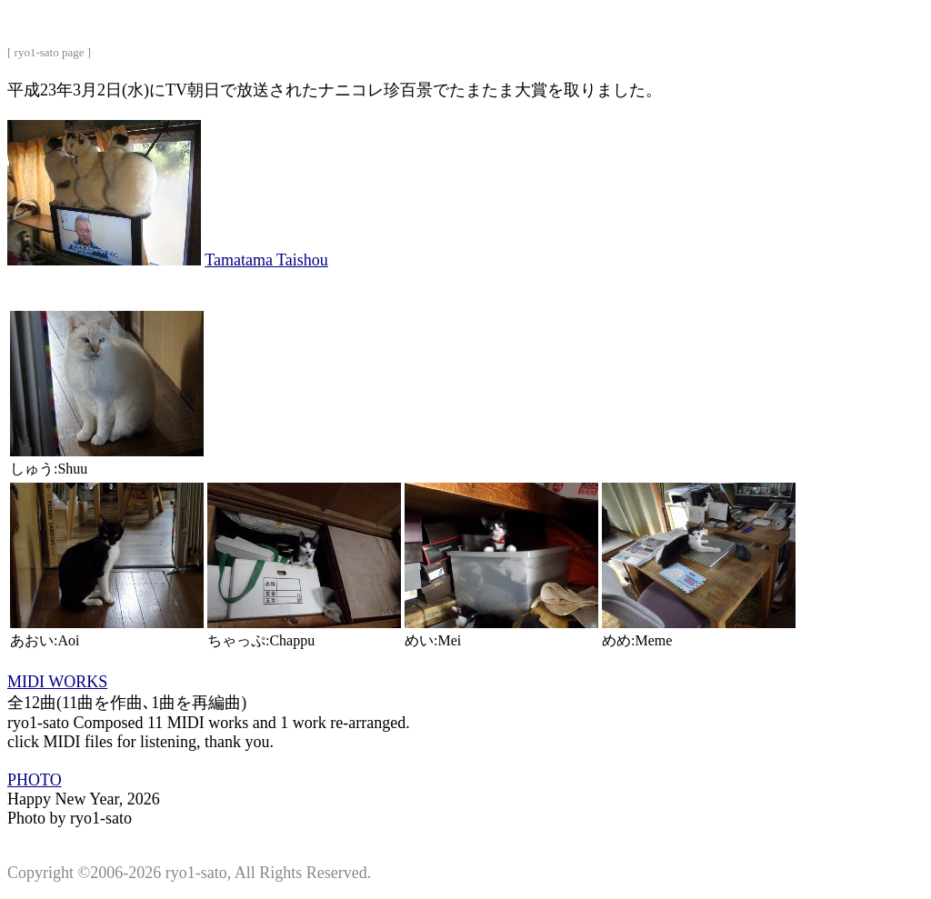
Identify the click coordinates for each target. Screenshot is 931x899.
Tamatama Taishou (266, 260)
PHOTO (34, 780)
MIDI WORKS (57, 682)
